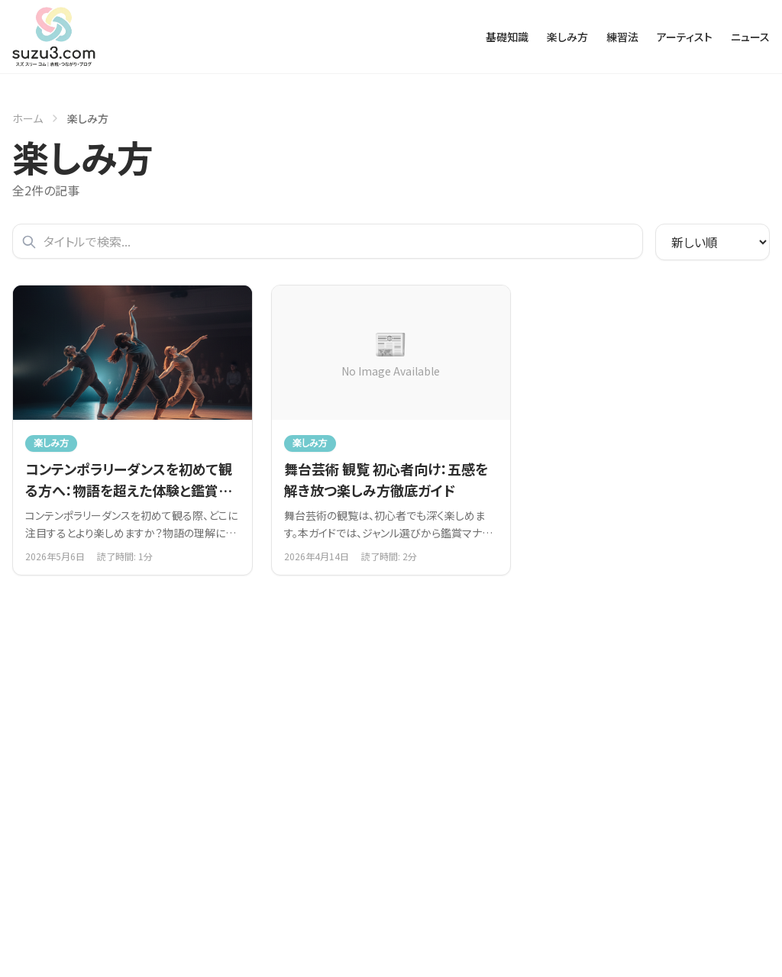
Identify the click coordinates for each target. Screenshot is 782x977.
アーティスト (685, 36)
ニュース (750, 36)
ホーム (27, 118)
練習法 (622, 36)
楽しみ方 (567, 36)
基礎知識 (507, 36)
